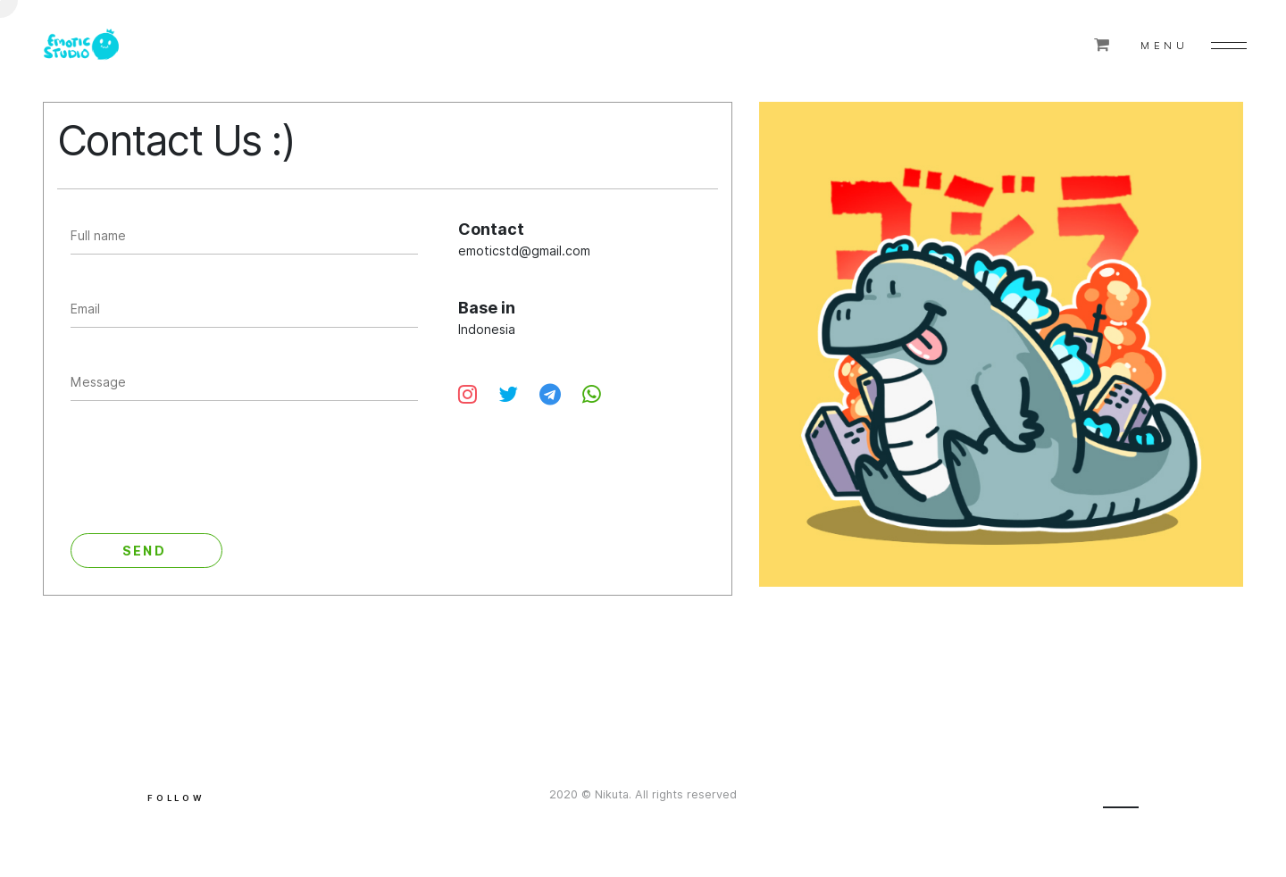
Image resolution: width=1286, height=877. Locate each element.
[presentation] (206, 471)
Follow (176, 798)
